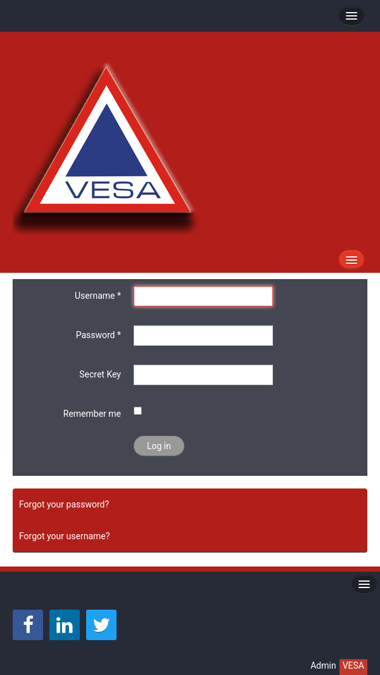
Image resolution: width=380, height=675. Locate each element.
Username (98, 296)
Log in (159, 446)
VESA (353, 665)
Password (98, 335)
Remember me (92, 414)
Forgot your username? (64, 536)
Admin (323, 665)
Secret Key (100, 374)
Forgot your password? (64, 504)
